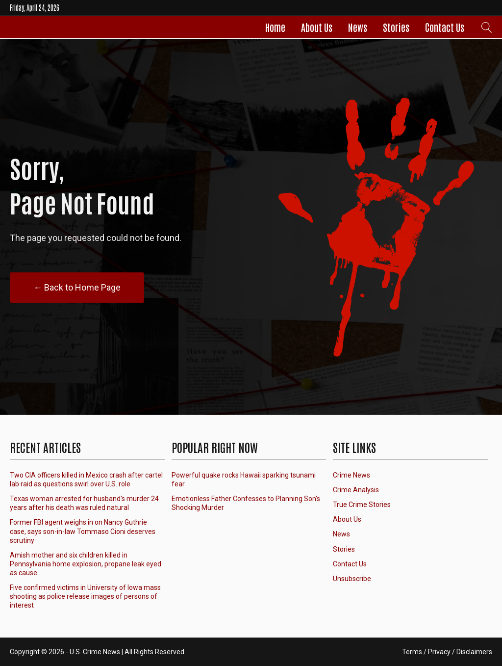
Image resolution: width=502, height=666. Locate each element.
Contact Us (444, 27)
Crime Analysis (356, 490)
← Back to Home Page (77, 287)
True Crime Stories (362, 504)
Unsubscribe (352, 579)
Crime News (351, 475)
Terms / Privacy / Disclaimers (447, 652)
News (357, 27)
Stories (396, 27)
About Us (316, 27)
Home (275, 27)
